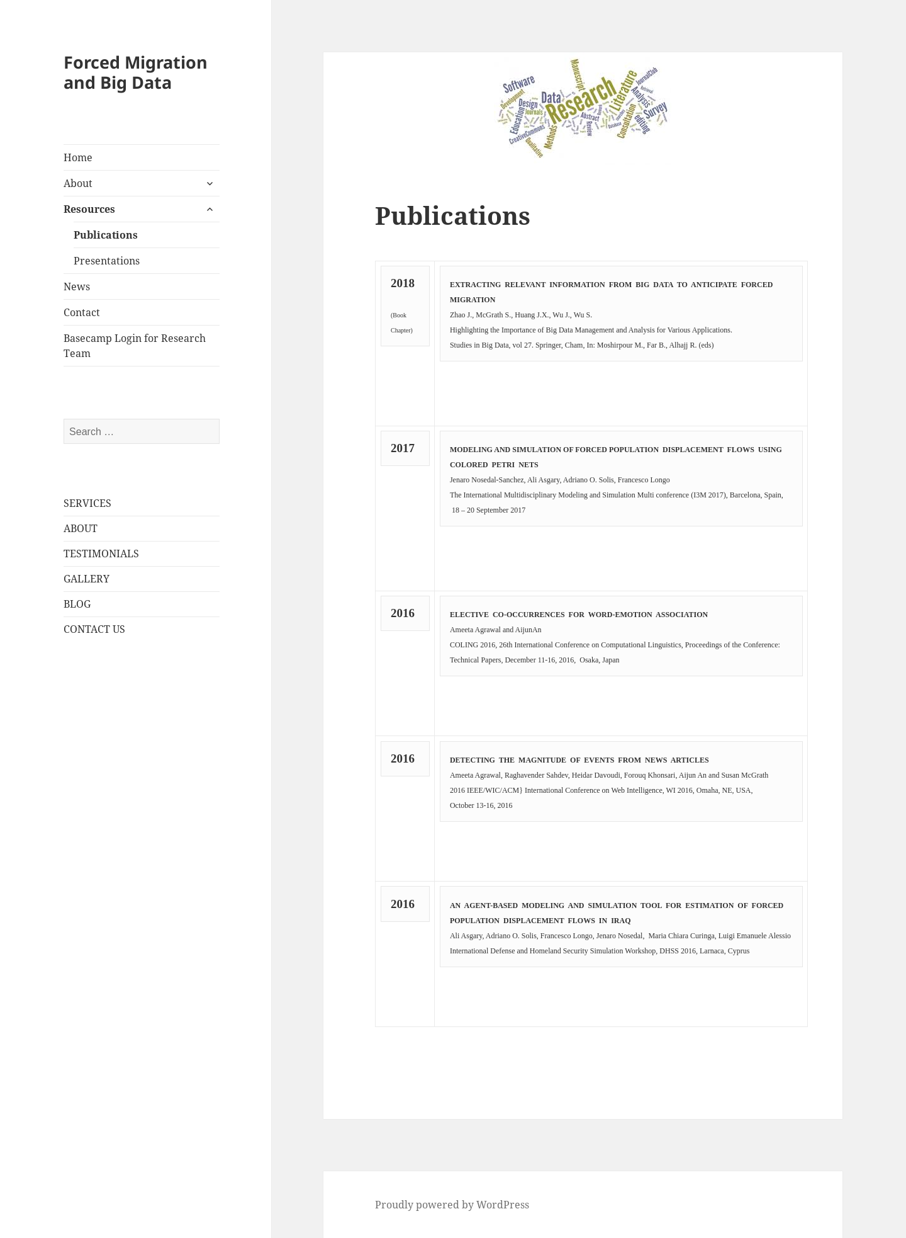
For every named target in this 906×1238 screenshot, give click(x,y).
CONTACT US (94, 629)
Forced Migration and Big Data (136, 72)
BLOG (77, 604)
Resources (89, 209)
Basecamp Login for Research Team (135, 345)
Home (78, 157)
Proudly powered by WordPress (452, 1205)
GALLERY (86, 579)
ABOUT (81, 528)
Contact (82, 312)
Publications (106, 235)
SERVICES (87, 503)
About (78, 183)
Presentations (107, 261)
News (77, 286)
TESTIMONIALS (101, 553)
